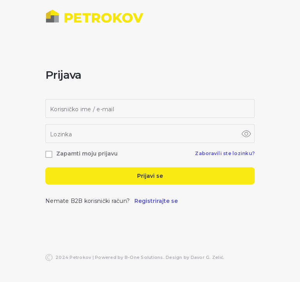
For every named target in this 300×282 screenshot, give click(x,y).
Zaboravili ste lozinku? (225, 153)
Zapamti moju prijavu (87, 153)
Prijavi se (150, 175)
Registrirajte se (156, 200)
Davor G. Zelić (207, 257)
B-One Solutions (144, 257)
